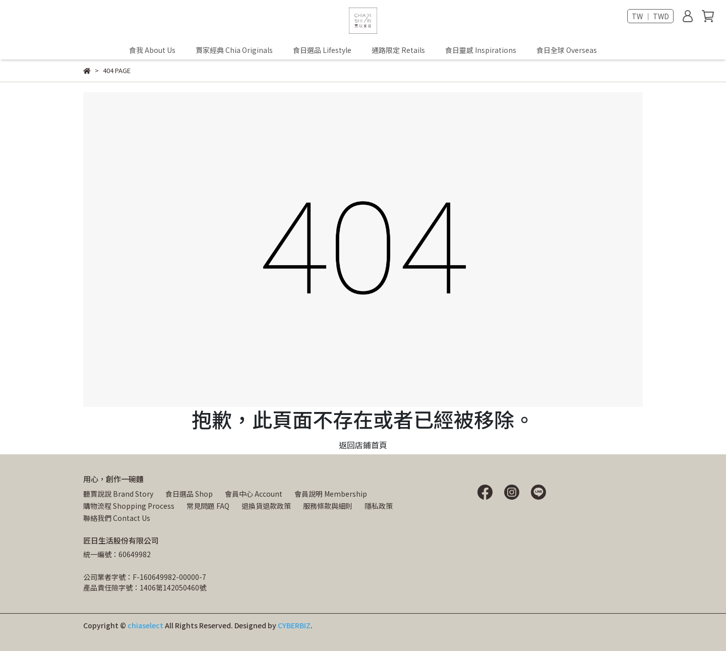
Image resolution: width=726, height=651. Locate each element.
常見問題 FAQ (208, 506)
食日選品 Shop (189, 494)
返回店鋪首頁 (363, 445)
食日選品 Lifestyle (322, 50)
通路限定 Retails (398, 50)
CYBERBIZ (294, 625)
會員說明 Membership (330, 494)
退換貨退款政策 (266, 506)
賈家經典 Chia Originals (234, 50)
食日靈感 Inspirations (480, 50)
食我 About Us (152, 50)
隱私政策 (379, 506)
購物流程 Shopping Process (128, 506)
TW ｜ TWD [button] (650, 16)
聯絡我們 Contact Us (116, 518)
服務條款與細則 (327, 506)
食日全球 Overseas (566, 50)
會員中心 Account (253, 494)
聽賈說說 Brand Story (118, 494)
